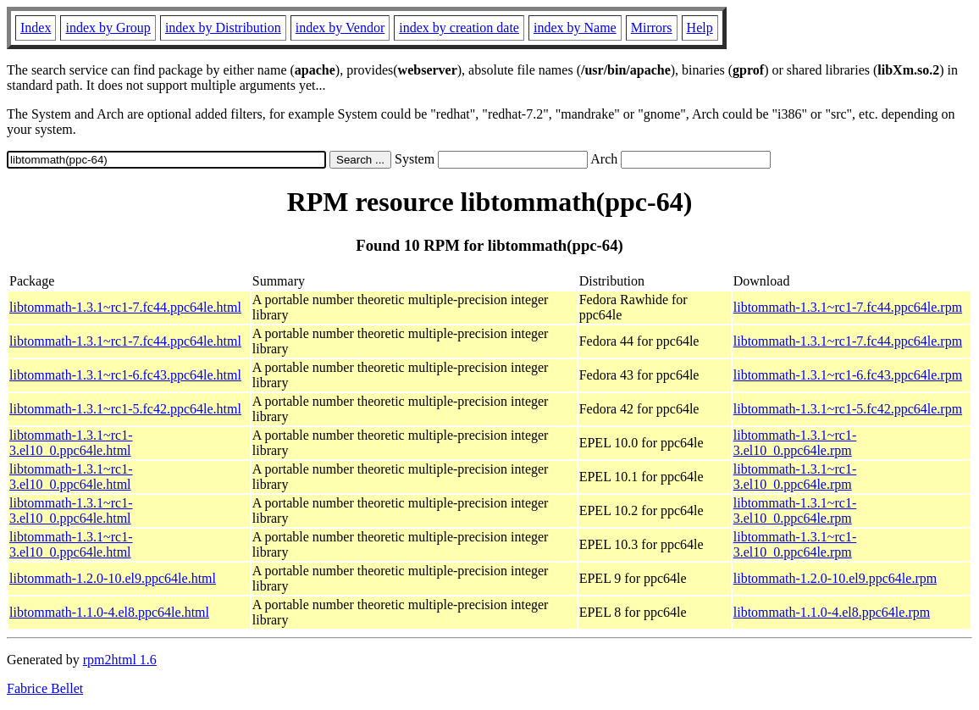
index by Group (107, 27)
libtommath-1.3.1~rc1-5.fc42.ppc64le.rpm (847, 409)
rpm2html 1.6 (120, 659)
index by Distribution (223, 27)
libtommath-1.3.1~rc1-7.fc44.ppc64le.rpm (847, 307)
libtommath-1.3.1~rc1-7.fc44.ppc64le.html (125, 307)
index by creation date (459, 27)
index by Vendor (340, 27)
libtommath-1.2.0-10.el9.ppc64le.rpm (835, 578)
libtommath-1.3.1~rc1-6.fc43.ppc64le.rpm (847, 375)
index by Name (575, 27)
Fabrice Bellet (45, 688)
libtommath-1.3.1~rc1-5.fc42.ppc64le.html (125, 409)
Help (700, 27)
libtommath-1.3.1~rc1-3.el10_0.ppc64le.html (71, 443)
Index (35, 27)
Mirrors (651, 27)
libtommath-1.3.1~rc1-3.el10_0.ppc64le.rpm (795, 443)
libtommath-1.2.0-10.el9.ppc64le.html (112, 578)
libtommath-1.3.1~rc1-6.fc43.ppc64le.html (125, 375)
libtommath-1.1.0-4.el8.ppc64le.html (109, 612)
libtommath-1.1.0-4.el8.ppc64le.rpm (831, 612)
